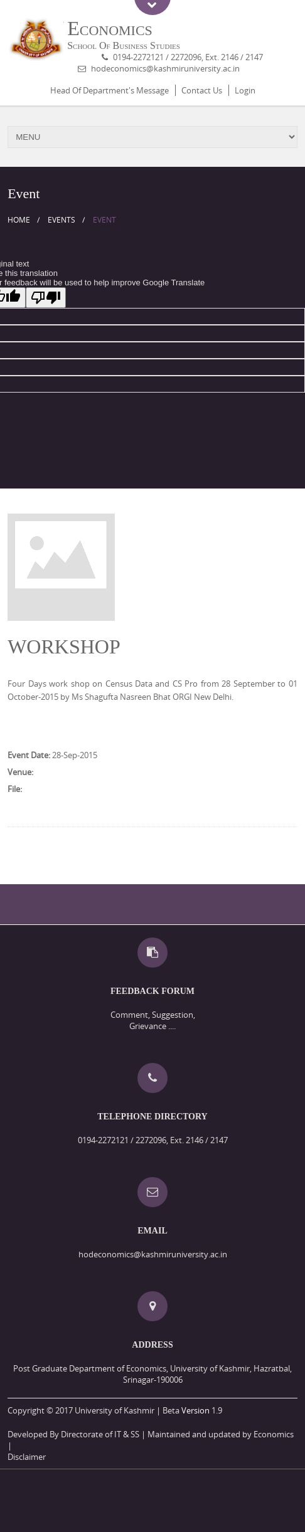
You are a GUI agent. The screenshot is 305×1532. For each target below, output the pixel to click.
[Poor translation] (46, 297)
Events (61, 219)
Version (195, 1410)
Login (245, 90)
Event (104, 219)
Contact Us (201, 90)
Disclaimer (27, 1456)
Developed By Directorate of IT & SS (73, 1434)
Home (19, 219)
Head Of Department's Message (109, 90)
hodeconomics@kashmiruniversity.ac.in (165, 68)
